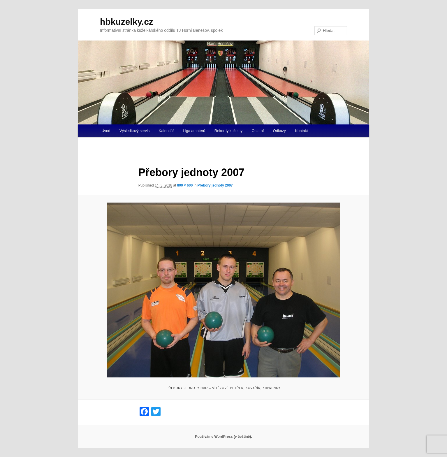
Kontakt (301, 131)
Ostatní (257, 131)
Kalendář (166, 131)
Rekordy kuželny (228, 131)
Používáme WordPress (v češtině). (223, 437)
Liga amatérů (194, 131)
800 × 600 (185, 185)
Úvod (105, 131)
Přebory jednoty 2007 (215, 185)
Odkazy (279, 131)
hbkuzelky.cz (126, 22)
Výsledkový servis (134, 131)
